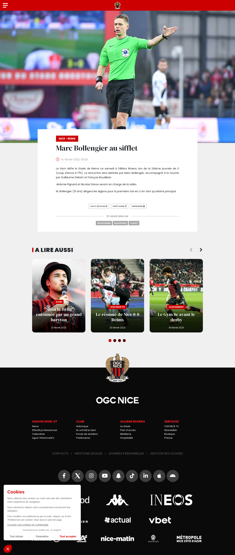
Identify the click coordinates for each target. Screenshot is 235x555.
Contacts (60, 453)
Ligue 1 (134, 223)
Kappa (117, 499)
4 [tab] (124, 341)
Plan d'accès (128, 430)
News (35, 426)
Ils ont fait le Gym (86, 430)
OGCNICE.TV (171, 426)
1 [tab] (110, 341)
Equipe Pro (120, 223)
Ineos (171, 499)
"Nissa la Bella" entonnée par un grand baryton (58, 295)
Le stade (125, 426)
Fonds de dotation (87, 434)
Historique (82, 426)
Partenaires (83, 438)
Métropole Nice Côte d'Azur (189, 538)
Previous (191, 250)
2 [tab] (115, 341)
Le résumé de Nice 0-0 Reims (117, 295)
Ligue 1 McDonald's (43, 438)
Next (201, 250)
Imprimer (138, 206)
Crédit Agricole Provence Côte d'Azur (81, 538)
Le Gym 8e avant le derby (176, 295)
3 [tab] (120, 341)
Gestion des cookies (166, 453)
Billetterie (125, 434)
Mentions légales (88, 453)
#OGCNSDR (104, 223)
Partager (119, 206)
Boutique (169, 434)
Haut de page (99, 206)
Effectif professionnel (44, 430)
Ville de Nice (153, 538)
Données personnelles (126, 453)
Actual (117, 520)
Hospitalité (126, 438)
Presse (168, 438)
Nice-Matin (117, 538)
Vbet (159, 520)
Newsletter (170, 430)
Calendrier (38, 434)
